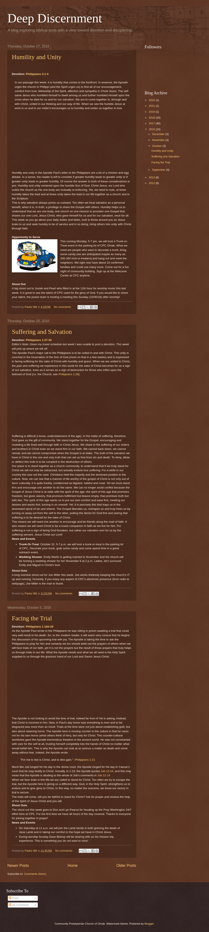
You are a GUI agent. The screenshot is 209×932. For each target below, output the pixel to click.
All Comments (19, 904)
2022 (152, 100)
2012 (152, 183)
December (158, 134)
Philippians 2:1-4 (37, 74)
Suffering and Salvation (42, 331)
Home (73, 865)
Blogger (149, 923)
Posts (14, 898)
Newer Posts (18, 865)
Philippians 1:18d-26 (39, 626)
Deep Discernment (54, 18)
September (159, 169)
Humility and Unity (36, 56)
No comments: (63, 306)
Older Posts (126, 865)
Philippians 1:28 (68, 374)
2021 (152, 105)
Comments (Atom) (35, 873)
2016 (152, 129)
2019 (152, 111)
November (158, 140)
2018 (152, 117)
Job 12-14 (103, 775)
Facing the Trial (32, 618)
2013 (152, 177)
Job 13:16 (107, 771)
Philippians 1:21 (85, 759)
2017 (152, 123)
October (157, 145)
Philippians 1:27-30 (39, 340)
